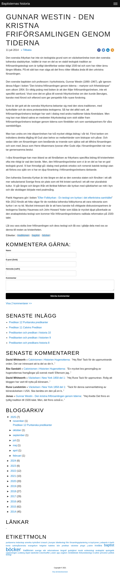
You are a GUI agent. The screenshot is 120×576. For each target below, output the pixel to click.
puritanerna (11, 542)
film (68, 542)
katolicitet (35, 553)
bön (59, 546)
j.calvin (91, 546)
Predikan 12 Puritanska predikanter (28, 322)
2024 (13, 460)
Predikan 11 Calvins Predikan (25, 327)
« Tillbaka (26, 50)
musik (81, 550)
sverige (39, 550)
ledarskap (20, 542)
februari (17, 455)
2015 (13, 506)
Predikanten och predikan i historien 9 (30, 337)
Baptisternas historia (16, 3)
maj (15, 445)
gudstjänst (73, 550)
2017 (13, 496)
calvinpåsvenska (20, 546)
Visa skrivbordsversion (60, 572)
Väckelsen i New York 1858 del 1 (46, 377)
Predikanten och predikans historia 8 (29, 342)
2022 (13, 471)
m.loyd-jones (94, 542)
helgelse (43, 546)
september (19, 435)
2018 (13, 491)
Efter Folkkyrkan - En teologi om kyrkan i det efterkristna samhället (75, 197)
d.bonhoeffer (45, 553)
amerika (28, 542)
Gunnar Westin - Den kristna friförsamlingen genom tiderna (48, 396)
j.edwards (104, 542)
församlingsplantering (79, 542)
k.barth (111, 542)
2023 (13, 466)
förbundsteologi (86, 553)
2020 (13, 481)
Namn (8, 250)
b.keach (44, 542)
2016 (13, 501)
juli (14, 440)
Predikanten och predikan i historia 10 (30, 332)
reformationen (53, 550)
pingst (83, 546)
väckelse (75, 546)
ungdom (64, 553)
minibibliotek (73, 553)
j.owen (53, 553)
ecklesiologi (89, 550)
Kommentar (11, 278)
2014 (13, 511)
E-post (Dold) (12, 260)
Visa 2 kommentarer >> (19, 303)
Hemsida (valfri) (13, 269)
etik (45, 550)
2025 (13, 417)
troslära (99, 545)
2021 (13, 476)
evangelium (34, 546)
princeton (104, 553)
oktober (17, 430)
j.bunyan (52, 542)
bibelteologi (61, 542)
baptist (35, 235)
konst (9, 546)
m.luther (96, 553)
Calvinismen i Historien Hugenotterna (49, 359)
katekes (52, 546)
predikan (66, 546)
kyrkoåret (36, 542)
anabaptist (100, 550)
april (15, 450)
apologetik (110, 550)
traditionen (23, 235)
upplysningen (12, 553)
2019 (13, 486)
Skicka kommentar (60, 296)
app (59, 553)
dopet (28, 553)
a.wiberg (21, 553)
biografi (64, 550)
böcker (46, 235)
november (18, 421)
